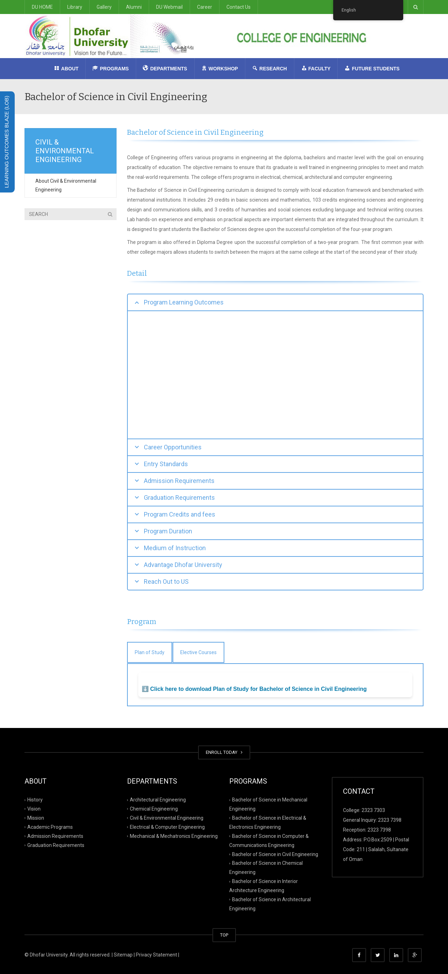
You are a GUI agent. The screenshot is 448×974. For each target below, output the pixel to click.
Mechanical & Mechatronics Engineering (174, 836)
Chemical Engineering (154, 809)
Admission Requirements (55, 836)
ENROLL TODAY (224, 752)
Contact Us (238, 7)
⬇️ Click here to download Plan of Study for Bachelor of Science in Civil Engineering (254, 689)
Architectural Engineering (158, 800)
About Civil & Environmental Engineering (65, 185)
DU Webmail (169, 7)
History (35, 800)
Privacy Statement (156, 955)
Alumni (134, 7)
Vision (34, 809)
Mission (35, 818)
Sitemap (123, 955)
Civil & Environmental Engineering (166, 818)
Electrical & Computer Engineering (167, 827)
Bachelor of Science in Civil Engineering (275, 854)
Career (204, 7)
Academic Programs (50, 827)
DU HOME (42, 7)
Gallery (104, 7)
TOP (224, 935)
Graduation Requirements (55, 845)
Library (74, 7)
